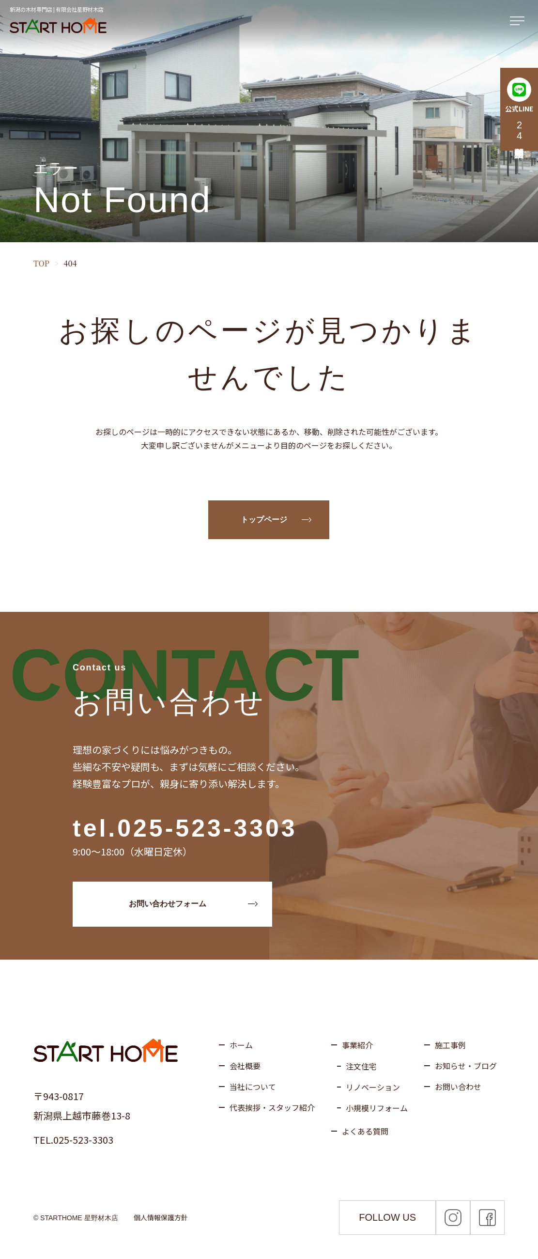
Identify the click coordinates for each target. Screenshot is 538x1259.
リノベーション (373, 1087)
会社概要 (245, 1066)
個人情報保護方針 (161, 1217)
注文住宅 (361, 1066)
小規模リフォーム (377, 1108)
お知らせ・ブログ (466, 1066)
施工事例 (450, 1045)
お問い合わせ (458, 1086)
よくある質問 (365, 1131)
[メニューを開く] (519, 21)
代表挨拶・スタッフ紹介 (272, 1107)
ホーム (241, 1045)
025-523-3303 (207, 828)
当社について (253, 1086)
